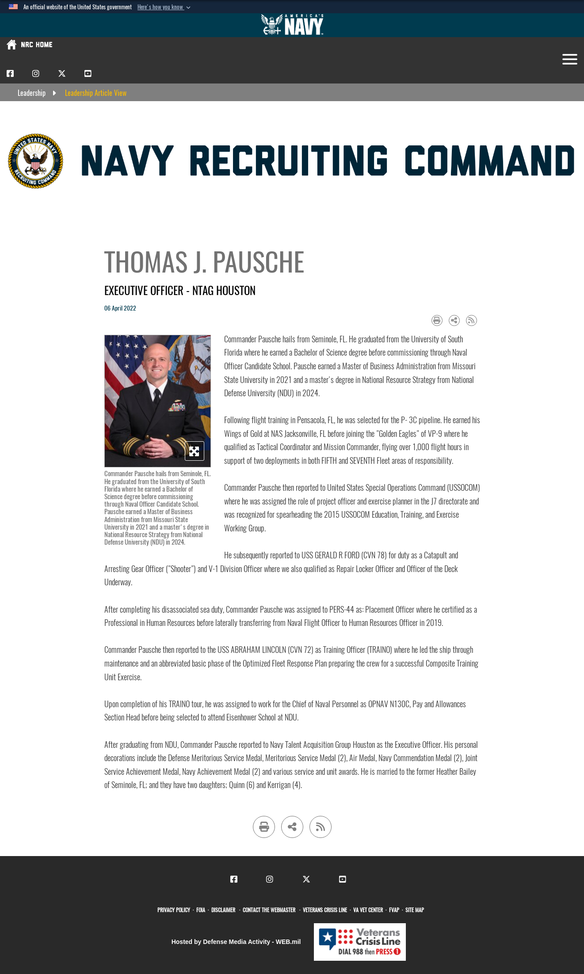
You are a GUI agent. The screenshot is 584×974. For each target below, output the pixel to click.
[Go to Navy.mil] (292, 25)
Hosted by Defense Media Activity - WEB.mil (236, 941)
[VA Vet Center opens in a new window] (369, 909)
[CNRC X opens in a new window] (62, 73)
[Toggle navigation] (570, 59)
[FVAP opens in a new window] (395, 909)
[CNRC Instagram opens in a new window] (35, 73)
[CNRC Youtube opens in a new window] (88, 73)
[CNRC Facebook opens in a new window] (10, 73)
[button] (164, 7)
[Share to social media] (454, 320)
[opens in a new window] (175, 909)
